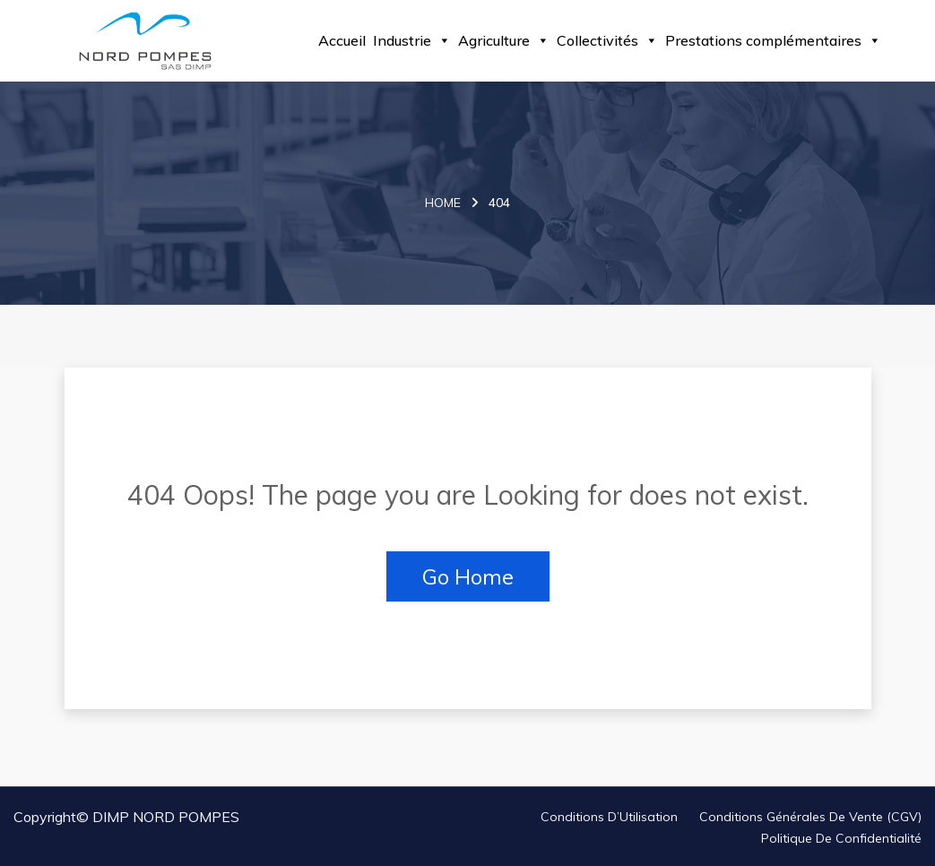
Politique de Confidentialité (841, 838)
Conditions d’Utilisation (609, 817)
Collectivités (607, 40)
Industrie (412, 40)
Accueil (342, 40)
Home (443, 203)
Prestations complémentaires (773, 40)
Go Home (468, 576)
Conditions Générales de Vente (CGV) (810, 817)
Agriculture (504, 40)
